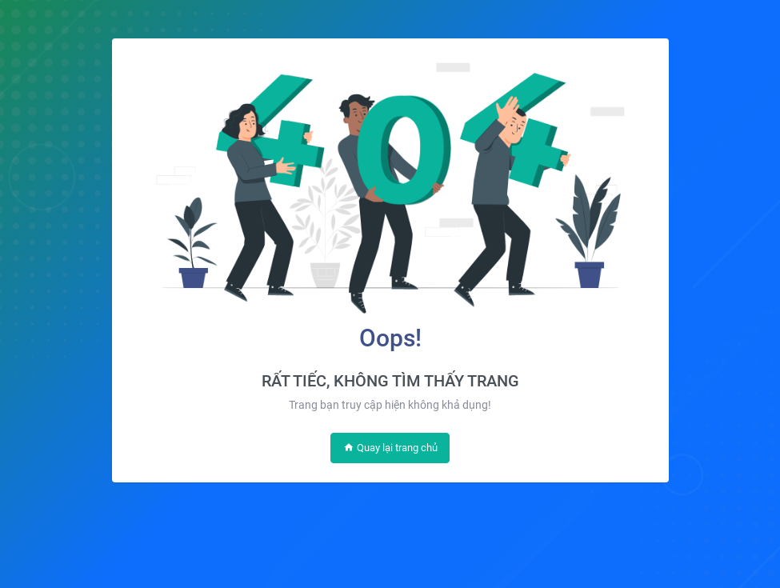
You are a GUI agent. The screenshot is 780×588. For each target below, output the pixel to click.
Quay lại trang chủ (390, 448)
